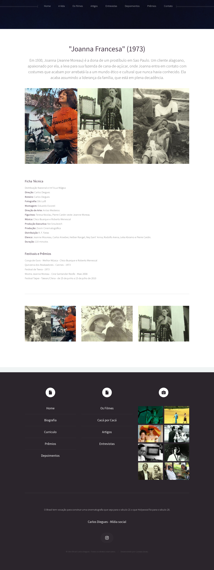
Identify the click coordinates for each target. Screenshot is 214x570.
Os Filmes (107, 408)
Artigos (107, 432)
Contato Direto (142, 551)
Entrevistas (107, 444)
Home (50, 408)
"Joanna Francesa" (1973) (107, 48)
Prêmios (50, 444)
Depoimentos (50, 456)
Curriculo (50, 432)
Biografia (50, 420)
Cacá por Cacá (107, 420)
